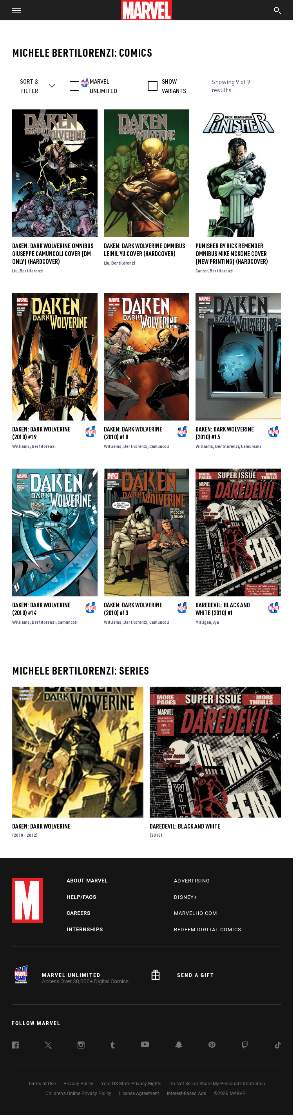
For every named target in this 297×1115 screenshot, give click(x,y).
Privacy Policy (78, 1083)
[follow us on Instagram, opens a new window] (81, 1046)
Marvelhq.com (195, 913)
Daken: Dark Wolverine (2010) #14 (41, 609)
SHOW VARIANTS (174, 86)
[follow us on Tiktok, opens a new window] (277, 1046)
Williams (21, 446)
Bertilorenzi (31, 271)
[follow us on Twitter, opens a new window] (48, 1046)
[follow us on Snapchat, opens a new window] (179, 1046)
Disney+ (185, 897)
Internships (85, 929)
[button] (13, 10)
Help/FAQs (81, 897)
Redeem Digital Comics (207, 929)
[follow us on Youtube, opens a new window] (145, 1045)
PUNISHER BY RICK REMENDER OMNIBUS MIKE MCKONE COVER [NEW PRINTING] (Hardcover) (232, 253)
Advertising (192, 881)
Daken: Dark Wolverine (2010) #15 (225, 433)
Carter (202, 271)
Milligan (203, 622)
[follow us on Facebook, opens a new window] (15, 1046)
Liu (15, 271)
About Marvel (87, 881)
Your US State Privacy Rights (131, 1083)
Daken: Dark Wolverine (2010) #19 (41, 433)
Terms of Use (42, 1083)
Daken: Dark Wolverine (41, 826)
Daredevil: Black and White (185, 826)
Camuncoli (159, 446)
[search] (277, 11)
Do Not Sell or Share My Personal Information (217, 1083)
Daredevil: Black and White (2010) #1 (223, 609)
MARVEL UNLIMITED (103, 86)
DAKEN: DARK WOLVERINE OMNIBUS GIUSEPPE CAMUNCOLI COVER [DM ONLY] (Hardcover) (52, 253)
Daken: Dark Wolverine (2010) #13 (133, 609)
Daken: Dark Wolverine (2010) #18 (133, 433)
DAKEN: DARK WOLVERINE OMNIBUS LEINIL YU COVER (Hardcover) (144, 250)
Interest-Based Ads (186, 1093)
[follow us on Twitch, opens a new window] (244, 1046)
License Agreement (139, 1093)
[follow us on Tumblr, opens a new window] (112, 1046)
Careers (79, 913)
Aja (216, 622)
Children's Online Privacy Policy (78, 1093)
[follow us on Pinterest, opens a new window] (212, 1045)
